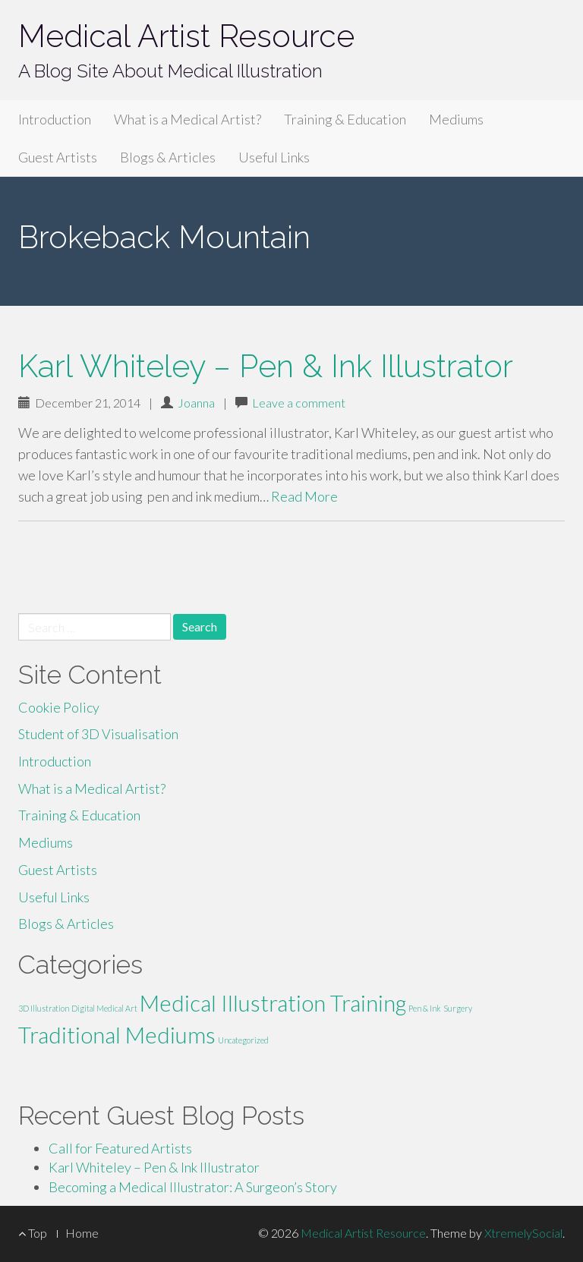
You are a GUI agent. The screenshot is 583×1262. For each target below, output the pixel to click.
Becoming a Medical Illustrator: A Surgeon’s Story (193, 1187)
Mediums (456, 119)
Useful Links (274, 157)
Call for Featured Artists (120, 1148)
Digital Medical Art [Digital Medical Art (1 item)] (104, 1008)
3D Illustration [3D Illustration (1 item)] (43, 1008)
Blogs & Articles (168, 157)
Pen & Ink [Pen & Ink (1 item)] (424, 1008)
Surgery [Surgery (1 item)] (457, 1008)
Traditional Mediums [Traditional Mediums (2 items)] (117, 1034)
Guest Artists (57, 157)
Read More (304, 496)
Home (82, 1233)
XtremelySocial (523, 1233)
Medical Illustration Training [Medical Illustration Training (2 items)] (273, 1003)
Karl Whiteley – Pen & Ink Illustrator (265, 366)
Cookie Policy (58, 707)
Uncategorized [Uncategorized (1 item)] (243, 1040)
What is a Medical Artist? (187, 119)
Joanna (196, 402)
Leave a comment (298, 402)
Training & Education (345, 119)
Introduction (54, 119)
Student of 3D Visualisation (98, 733)
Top (32, 1233)
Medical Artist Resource (186, 36)
